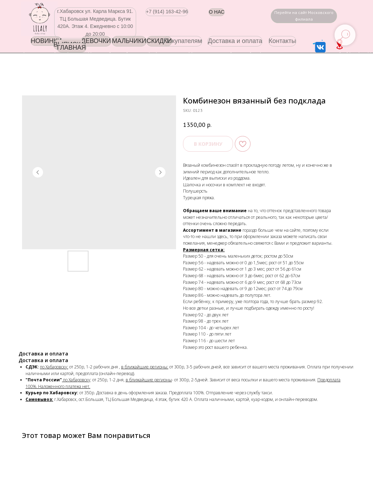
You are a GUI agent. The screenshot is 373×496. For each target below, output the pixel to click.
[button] (167, 12)
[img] (39, 18)
